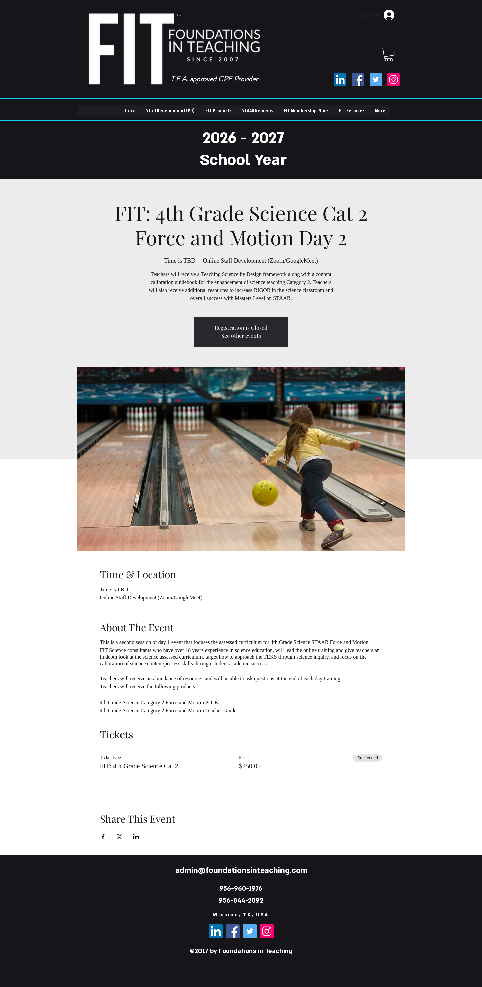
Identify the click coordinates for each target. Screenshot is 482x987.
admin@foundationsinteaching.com (241, 870)
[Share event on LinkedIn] (136, 836)
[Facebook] (358, 79)
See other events (241, 335)
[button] (389, 54)
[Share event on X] (119, 836)
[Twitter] (376, 79)
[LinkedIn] (340, 79)
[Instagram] (393, 79)
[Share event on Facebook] (103, 836)
